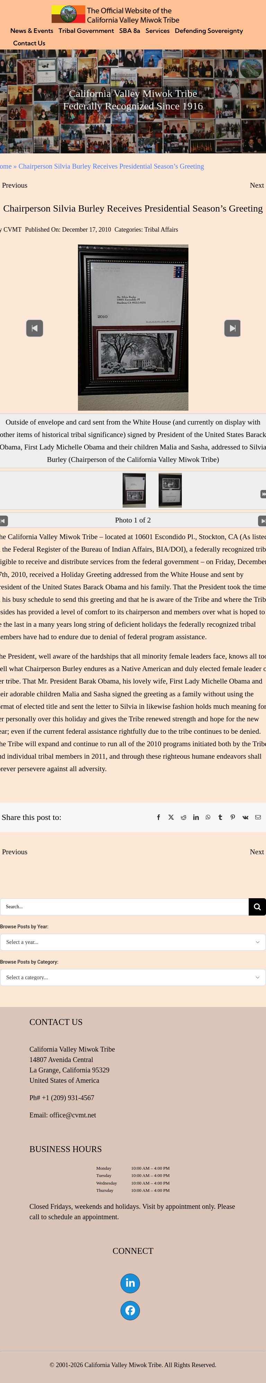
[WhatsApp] (208, 817)
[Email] (258, 817)
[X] (171, 817)
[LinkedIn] (196, 817)
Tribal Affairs (161, 229)
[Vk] (245, 817)
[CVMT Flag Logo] (116, 9)
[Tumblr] (220, 817)
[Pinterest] (233, 817)
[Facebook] (158, 817)
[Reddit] (183, 817)
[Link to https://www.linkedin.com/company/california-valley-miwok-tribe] (130, 1283)
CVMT (12, 229)
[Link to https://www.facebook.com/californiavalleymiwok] (130, 1310)
